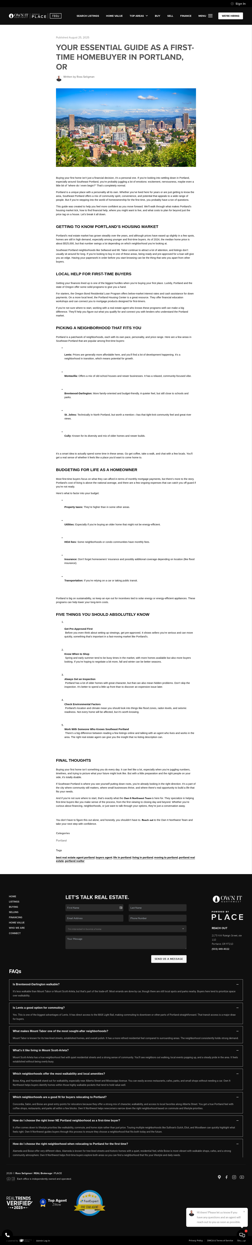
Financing (15, 920)
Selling (13, 915)
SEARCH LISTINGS (88, 15)
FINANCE (185, 15)
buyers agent (104, 857)
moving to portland (166, 857)
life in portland (122, 857)
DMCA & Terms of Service (220, 1240)
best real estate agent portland (75, 857)
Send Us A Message (169, 961)
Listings (14, 904)
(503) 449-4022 (220, 952)
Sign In (238, 3)
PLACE (58, 1176)
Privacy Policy (196, 1240)
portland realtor (75, 861)
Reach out (147, 820)
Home (12, 899)
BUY (157, 15)
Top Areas (139, 15)
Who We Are (17, 930)
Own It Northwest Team (137, 798)
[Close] (244, 1211)
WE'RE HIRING (230, 15)
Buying (13, 909)
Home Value (114, 15)
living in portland (142, 857)
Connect (15, 936)
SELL (170, 15)
